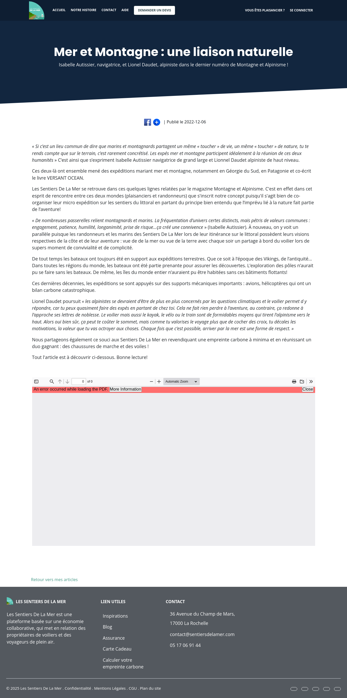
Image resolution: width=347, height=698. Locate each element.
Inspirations (115, 616)
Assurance (114, 638)
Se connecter (301, 10)
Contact (109, 10)
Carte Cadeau (117, 649)
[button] (294, 689)
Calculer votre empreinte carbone (123, 663)
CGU (133, 688)
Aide (125, 10)
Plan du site (150, 688)
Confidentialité (78, 688)
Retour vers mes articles (53, 579)
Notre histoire (83, 10)
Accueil (59, 10)
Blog (107, 627)
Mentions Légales (110, 688)
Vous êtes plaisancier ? (265, 10)
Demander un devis (154, 10)
